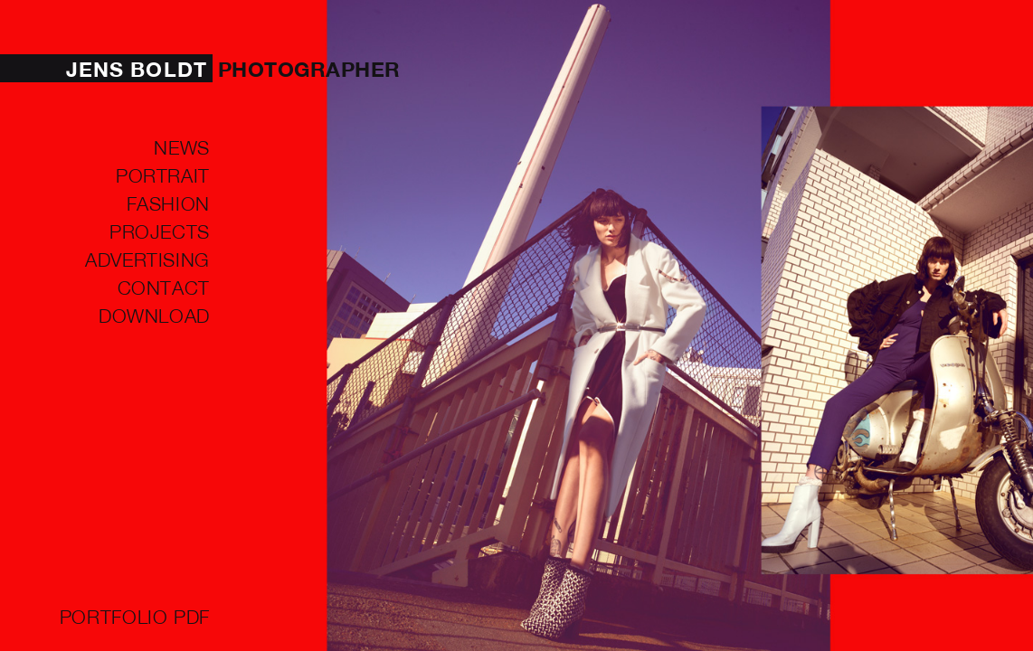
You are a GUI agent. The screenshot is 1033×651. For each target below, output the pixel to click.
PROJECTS (159, 230)
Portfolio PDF (135, 616)
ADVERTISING (147, 258)
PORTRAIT (163, 174)
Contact (164, 286)
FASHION (168, 202)
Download (154, 315)
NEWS (182, 146)
